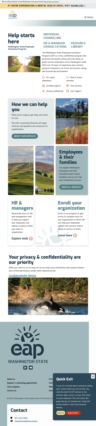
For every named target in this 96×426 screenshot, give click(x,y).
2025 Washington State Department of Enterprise (34, 398)
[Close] (93, 376)
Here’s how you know (51, 2)
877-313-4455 (21, 418)
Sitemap (52, 391)
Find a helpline (13, 387)
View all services (71, 187)
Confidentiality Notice (22, 276)
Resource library (78, 45)
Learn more (65, 235)
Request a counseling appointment (22, 383)
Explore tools (20, 238)
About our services (25, 136)
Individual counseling (52, 36)
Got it (60, 413)
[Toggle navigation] (89, 17)
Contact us (11, 391)
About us (11, 379)
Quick (73, 413)
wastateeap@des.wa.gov (26, 421)
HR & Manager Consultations (55, 45)
